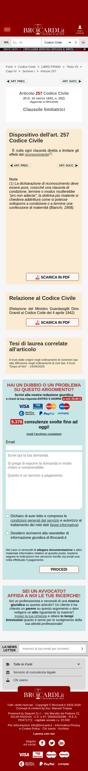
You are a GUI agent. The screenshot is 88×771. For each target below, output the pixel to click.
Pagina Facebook (42, 741)
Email (10, 442)
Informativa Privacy (67, 725)
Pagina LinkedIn (61, 741)
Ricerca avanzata (83, 42)
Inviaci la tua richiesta (31, 616)
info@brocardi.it (41, 725)
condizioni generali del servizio (35, 520)
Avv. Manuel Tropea (59, 708)
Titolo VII (72, 66)
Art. (18, 81)
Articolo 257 (48, 71)
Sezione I (28, 71)
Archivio (63, 728)
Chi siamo (49, 728)
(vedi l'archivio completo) (44, 434)
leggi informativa (64, 525)
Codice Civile (27, 66)
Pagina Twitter (52, 741)
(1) (50, 153)
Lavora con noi (44, 733)
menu (7, 29)
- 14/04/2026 (43, 363)
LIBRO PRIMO (51, 66)
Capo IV (11, 71)
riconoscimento (37, 154)
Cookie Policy (31, 728)
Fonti (9, 66)
